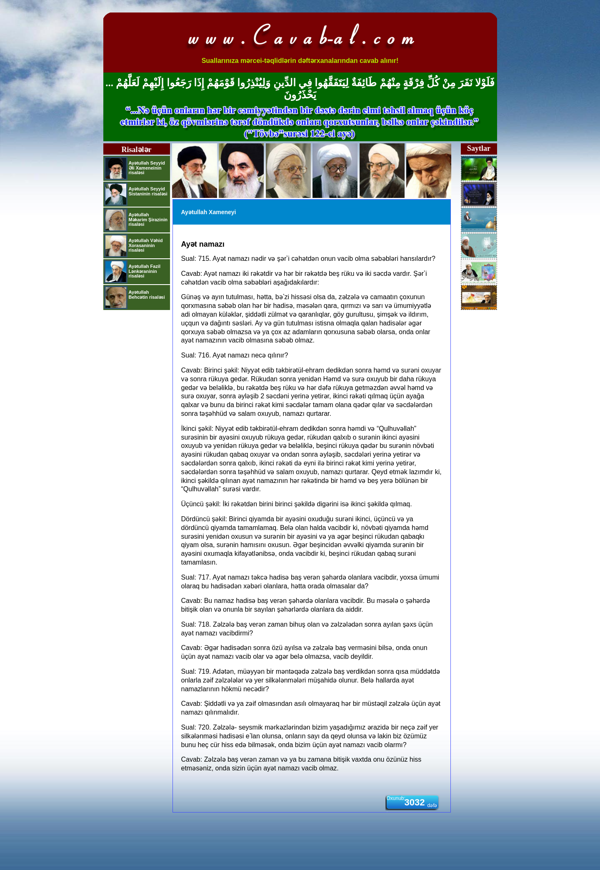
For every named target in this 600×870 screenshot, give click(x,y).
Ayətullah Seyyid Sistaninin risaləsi (148, 191)
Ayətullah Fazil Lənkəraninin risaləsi (145, 271)
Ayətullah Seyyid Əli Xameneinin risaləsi (147, 167)
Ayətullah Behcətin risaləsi (147, 295)
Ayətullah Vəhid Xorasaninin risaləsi (146, 245)
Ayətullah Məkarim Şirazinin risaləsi (148, 219)
